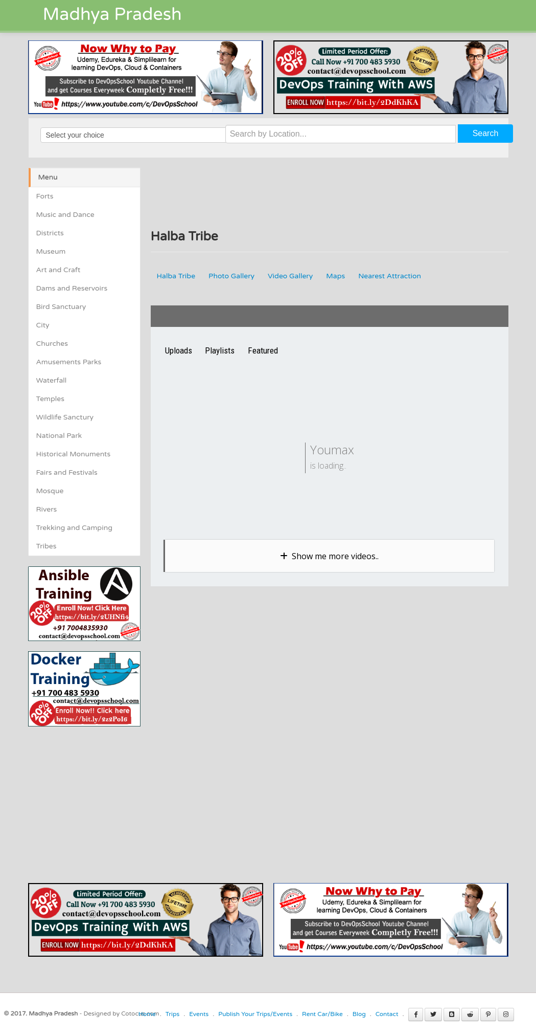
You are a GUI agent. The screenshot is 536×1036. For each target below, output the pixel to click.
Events (198, 1014)
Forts (45, 196)
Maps (335, 276)
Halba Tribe (176, 276)
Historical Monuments (73, 454)
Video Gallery (290, 276)
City (43, 325)
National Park (59, 435)
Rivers (46, 509)
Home (147, 1014)
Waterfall (51, 380)
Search (486, 133)
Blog (359, 1014)
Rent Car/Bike (322, 1014)
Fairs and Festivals (67, 472)
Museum (51, 251)
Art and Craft (58, 270)
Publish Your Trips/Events (255, 1014)
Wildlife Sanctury (65, 417)
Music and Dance (65, 214)
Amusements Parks (69, 362)
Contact (387, 1014)
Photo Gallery (231, 276)
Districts (50, 233)
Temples (50, 398)
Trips (173, 1014)
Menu (48, 177)
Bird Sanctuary (61, 306)
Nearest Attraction (389, 276)
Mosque (50, 491)
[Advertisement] (114, 798)
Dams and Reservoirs (72, 288)
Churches (52, 343)
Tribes (46, 546)
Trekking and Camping (74, 527)
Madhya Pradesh (112, 14)
